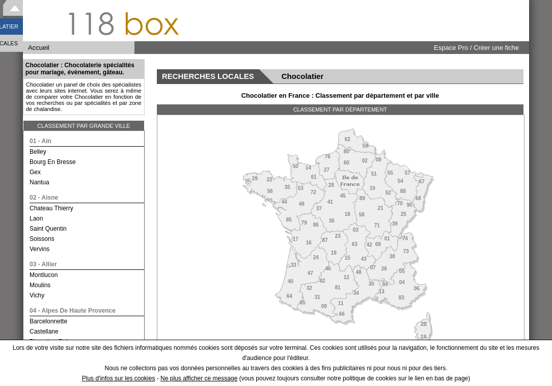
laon (36, 218)
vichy (37, 295)
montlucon (44, 275)
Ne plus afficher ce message (198, 378)
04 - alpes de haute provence (73, 310)
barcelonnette (48, 321)
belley (38, 151)
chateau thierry (51, 208)
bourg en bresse (53, 162)
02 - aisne (44, 197)
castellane (44, 331)
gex (35, 172)
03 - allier (43, 264)
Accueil (38, 47)
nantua (39, 182)
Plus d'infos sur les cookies (118, 378)
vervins (39, 249)
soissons (42, 238)
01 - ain (40, 141)
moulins (40, 285)
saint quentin (48, 228)
